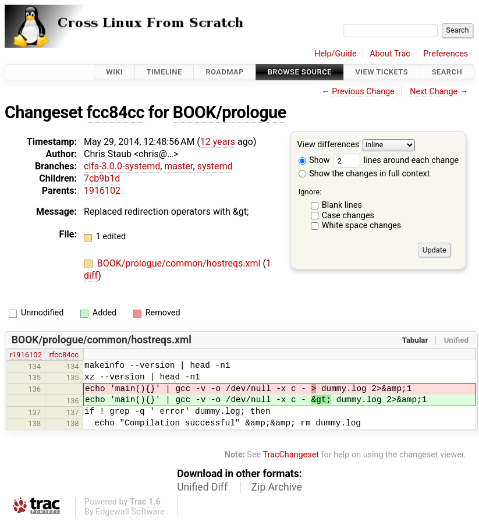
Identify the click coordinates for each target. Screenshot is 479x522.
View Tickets (382, 72)
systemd (215, 166)
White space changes (362, 225)
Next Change (433, 92)
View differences (328, 145)
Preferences (445, 54)
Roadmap (224, 72)
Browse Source (300, 72)
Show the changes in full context (364, 174)
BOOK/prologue (229, 112)
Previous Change (363, 92)
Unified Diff (202, 487)
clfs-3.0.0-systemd (122, 166)
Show (314, 160)
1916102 (102, 190)
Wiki (114, 72)
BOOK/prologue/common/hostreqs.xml (180, 263)
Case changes (348, 216)
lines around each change (396, 160)
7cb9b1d (102, 178)
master (178, 166)
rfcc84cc (64, 354)
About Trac (390, 54)
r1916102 (26, 354)
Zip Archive (276, 487)
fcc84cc (115, 112)
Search (447, 72)
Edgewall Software (130, 512)
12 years (217, 141)
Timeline (164, 72)
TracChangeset (290, 455)
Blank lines (342, 205)
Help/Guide (335, 54)
